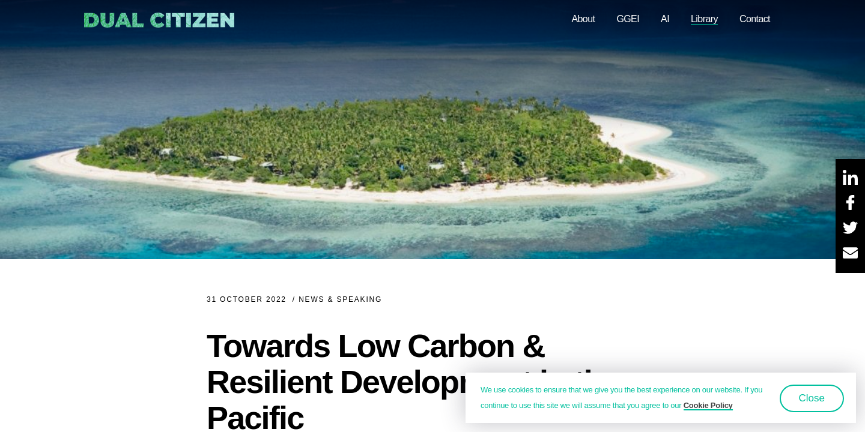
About (583, 19)
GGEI (627, 19)
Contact (754, 19)
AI (665, 19)
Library (704, 19)
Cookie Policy (708, 405)
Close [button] (812, 398)
